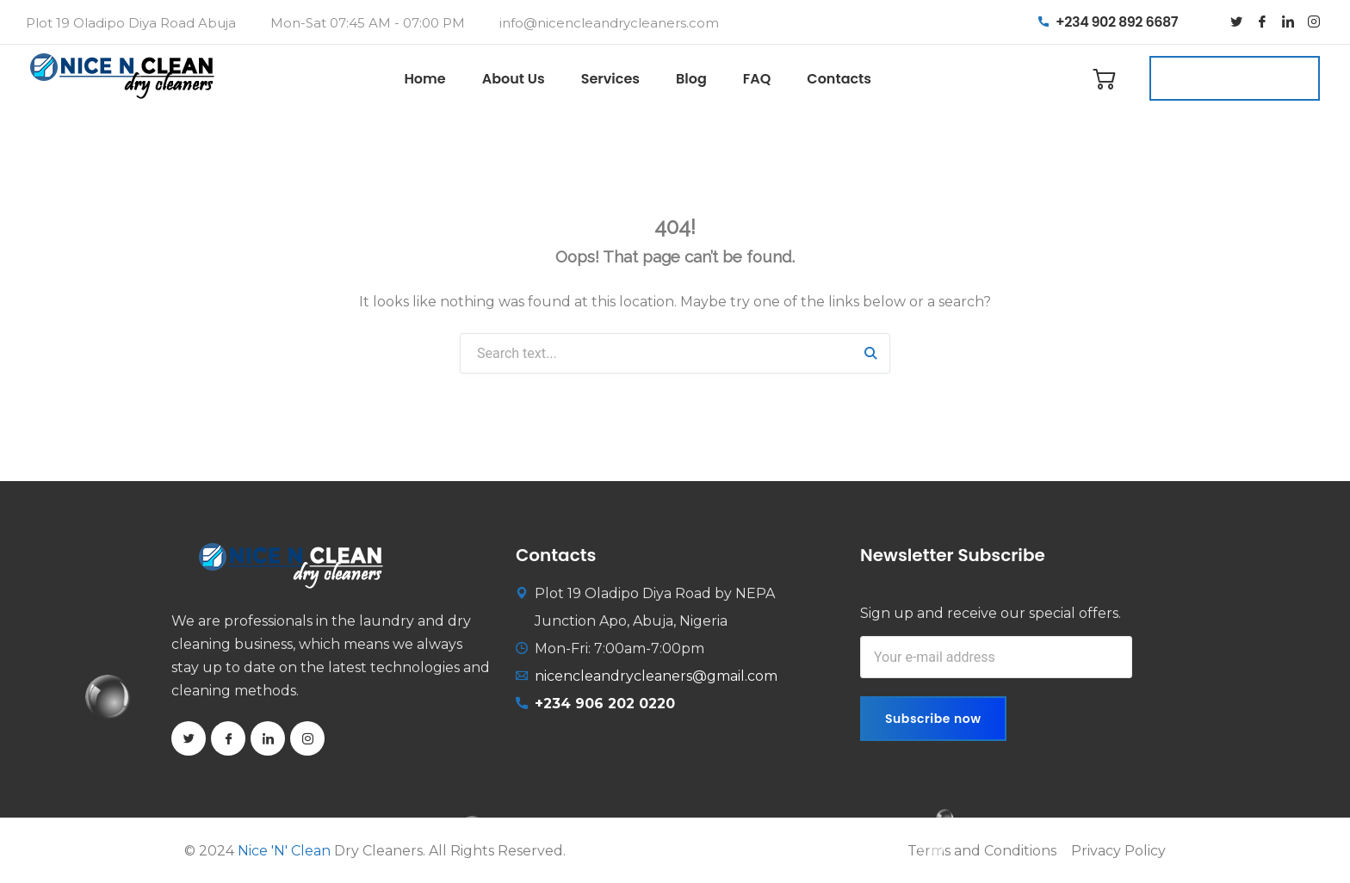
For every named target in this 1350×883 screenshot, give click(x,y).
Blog (691, 79)
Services (610, 79)
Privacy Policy (1118, 851)
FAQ (757, 79)
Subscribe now (933, 718)
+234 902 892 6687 (1108, 22)
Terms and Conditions (981, 851)
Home (424, 79)
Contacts (839, 79)
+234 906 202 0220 (605, 703)
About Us (513, 79)
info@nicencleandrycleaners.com (609, 23)
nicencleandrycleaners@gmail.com (656, 676)
